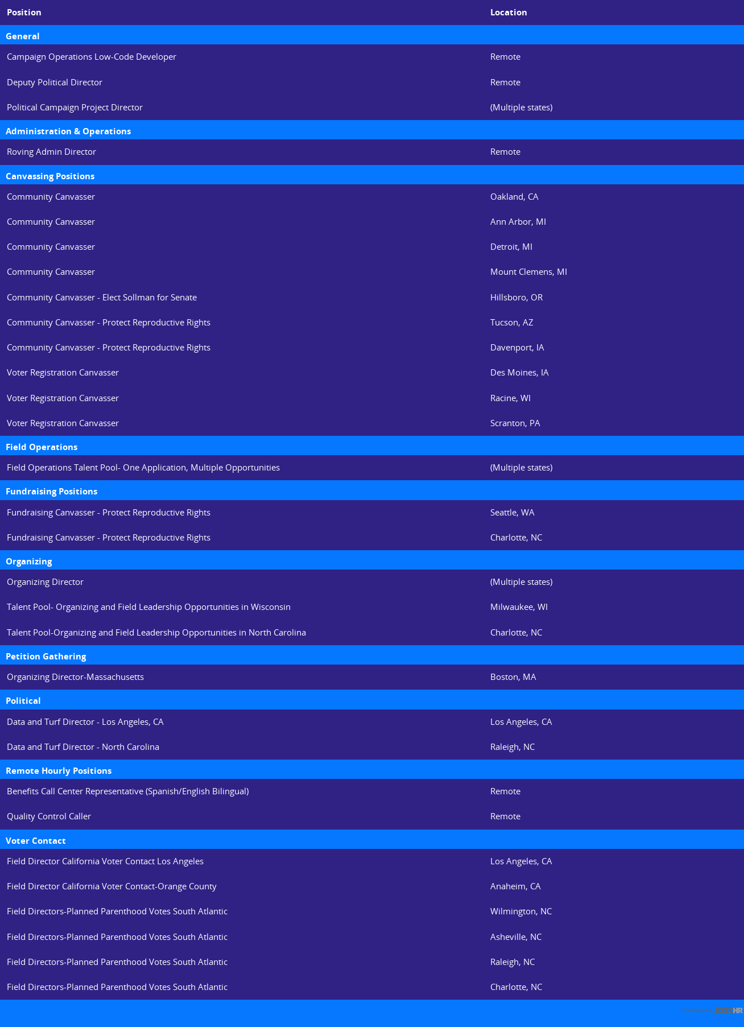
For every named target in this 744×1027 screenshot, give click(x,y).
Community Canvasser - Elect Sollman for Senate (102, 297)
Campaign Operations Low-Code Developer (91, 57)
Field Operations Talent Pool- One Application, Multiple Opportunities (143, 467)
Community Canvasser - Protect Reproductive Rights (108, 322)
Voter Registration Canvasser (63, 372)
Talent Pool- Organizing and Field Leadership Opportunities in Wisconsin (149, 607)
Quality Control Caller (49, 816)
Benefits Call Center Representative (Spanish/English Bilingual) (128, 791)
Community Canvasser (51, 197)
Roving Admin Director (51, 152)
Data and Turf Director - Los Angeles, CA (85, 722)
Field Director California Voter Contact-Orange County (112, 886)
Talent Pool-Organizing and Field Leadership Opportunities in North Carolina (156, 632)
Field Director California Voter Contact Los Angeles (105, 861)
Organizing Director (45, 582)
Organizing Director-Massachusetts (75, 677)
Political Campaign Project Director (75, 107)
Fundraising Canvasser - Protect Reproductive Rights (108, 512)
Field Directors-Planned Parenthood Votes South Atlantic (117, 911)
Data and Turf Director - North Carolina (83, 747)
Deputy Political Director (54, 82)
